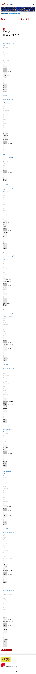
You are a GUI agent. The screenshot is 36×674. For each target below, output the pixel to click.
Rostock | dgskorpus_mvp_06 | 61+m (8, 312)
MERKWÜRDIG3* (8, 344)
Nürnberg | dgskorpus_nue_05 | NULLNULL (8, 368)
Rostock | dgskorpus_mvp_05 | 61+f (8, 255)
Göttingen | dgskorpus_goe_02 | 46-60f (8, 43)
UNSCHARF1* (7, 506)
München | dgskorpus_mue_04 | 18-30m (8, 187)
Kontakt (3, 672)
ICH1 (4, 67)
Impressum (11, 672)
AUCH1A (5, 449)
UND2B (5, 629)
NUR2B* (5, 294)
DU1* (4, 350)
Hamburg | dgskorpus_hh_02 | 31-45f (8, 429)
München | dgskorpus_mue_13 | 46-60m (8, 532)
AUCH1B (5, 517)
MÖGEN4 (6, 75)
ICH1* (5, 567)
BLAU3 (5, 220)
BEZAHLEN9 (7, 279)
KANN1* (5, 565)
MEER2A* (6, 222)
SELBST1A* (6, 447)
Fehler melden (6, 650)
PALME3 (5, 232)
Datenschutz (20, 672)
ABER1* (5, 134)
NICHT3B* (6, 77)
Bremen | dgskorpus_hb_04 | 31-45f (8, 99)
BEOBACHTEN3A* (8, 401)
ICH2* (5, 407)
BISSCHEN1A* (7, 515)
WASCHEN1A (7, 281)
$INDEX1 (5, 136)
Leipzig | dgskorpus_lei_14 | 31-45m (8, 157)
